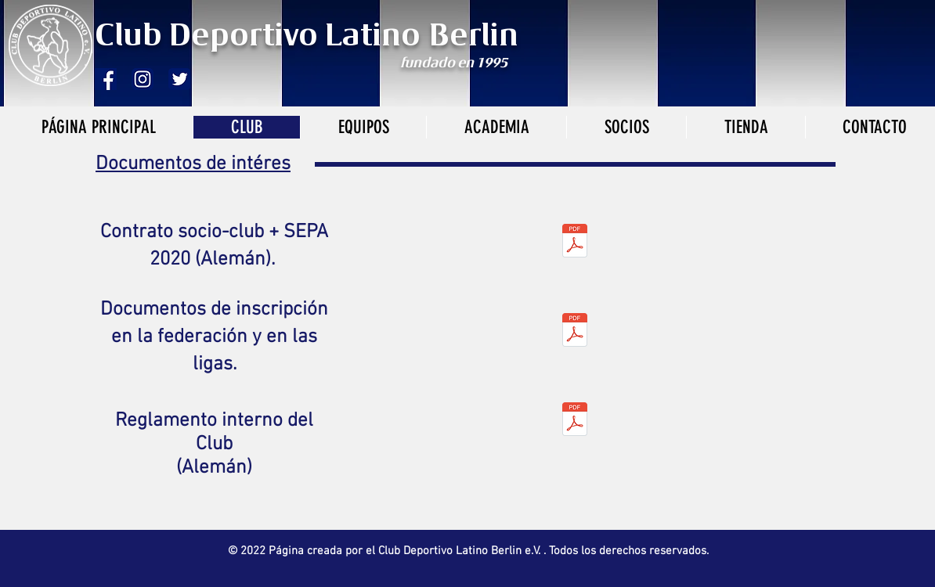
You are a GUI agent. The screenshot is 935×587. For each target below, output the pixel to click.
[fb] (106, 79)
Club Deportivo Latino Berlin (310, 36)
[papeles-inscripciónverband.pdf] (574, 331)
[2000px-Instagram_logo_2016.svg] (142, 79)
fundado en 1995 (453, 63)
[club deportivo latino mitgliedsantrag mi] (574, 242)
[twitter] (179, 79)
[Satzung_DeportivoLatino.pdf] (574, 421)
